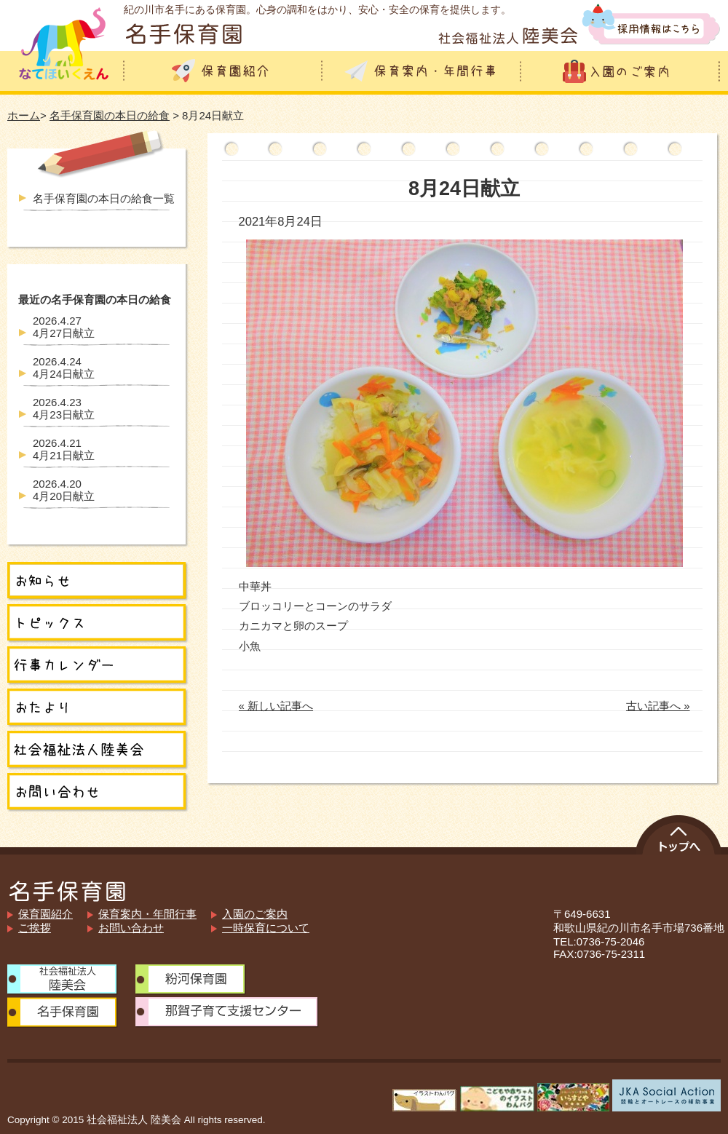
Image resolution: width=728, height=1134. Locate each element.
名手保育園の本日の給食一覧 (104, 198)
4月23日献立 (64, 408)
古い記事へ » (658, 705)
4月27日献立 (64, 326)
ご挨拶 (34, 927)
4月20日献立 (64, 489)
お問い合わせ (131, 927)
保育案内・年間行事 (147, 914)
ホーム (23, 115)
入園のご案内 (255, 914)
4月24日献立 (64, 367)
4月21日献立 (64, 449)
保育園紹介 (45, 914)
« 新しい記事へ (276, 705)
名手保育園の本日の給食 (110, 115)
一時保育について (265, 927)
